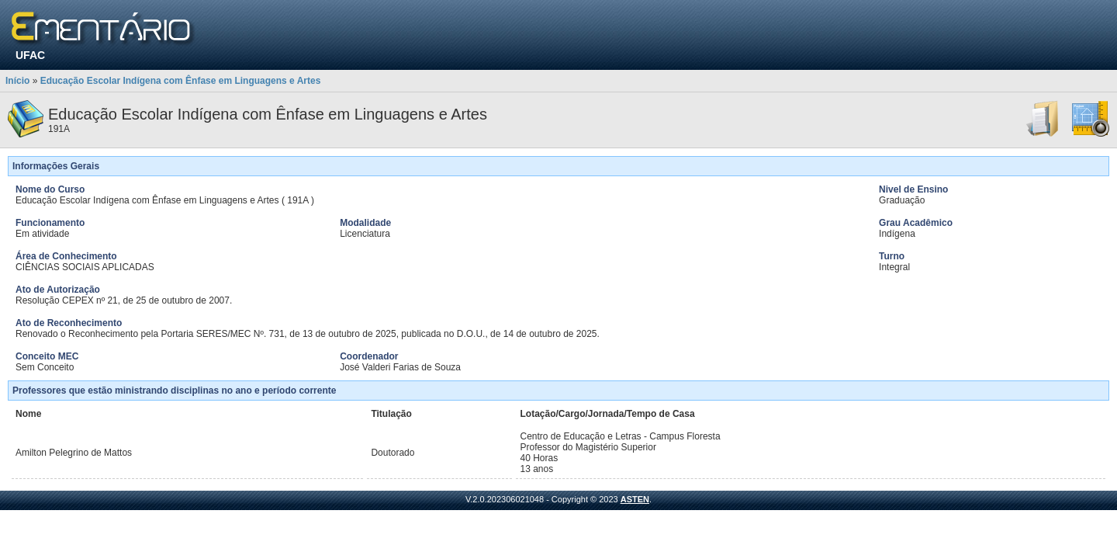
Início (17, 80)
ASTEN (635, 499)
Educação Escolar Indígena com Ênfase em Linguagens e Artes (180, 80)
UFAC (30, 55)
